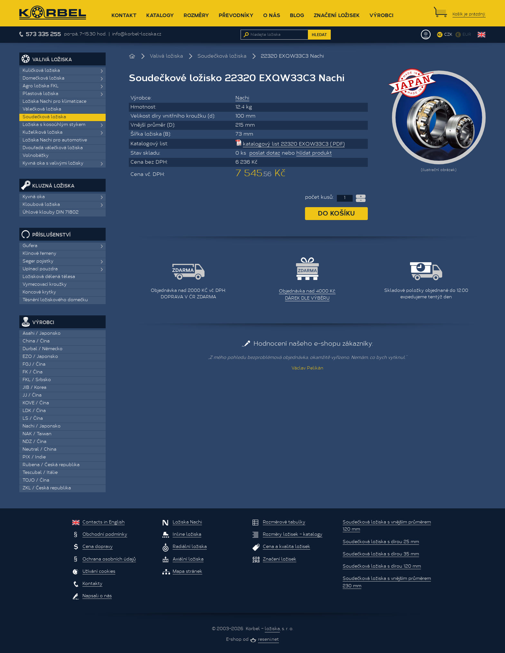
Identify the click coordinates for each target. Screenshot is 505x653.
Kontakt (124, 15)
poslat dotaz (264, 153)
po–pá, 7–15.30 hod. (85, 34)
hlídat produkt (314, 153)
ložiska (272, 629)
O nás (271, 15)
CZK (448, 35)
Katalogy (160, 15)
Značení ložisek (337, 15)
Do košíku (336, 212)
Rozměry (196, 15)
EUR (466, 35)
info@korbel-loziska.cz (136, 34)
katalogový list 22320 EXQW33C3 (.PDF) (294, 144)
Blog (297, 15)
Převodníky (236, 15)
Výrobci (381, 15)
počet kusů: (319, 197)
